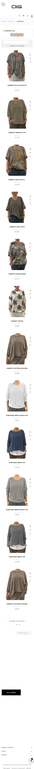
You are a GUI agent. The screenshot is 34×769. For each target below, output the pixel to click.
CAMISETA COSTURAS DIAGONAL (17, 368)
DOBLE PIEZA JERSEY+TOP (17, 462)
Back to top (24, 633)
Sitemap (28, 768)
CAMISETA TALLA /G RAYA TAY (17, 85)
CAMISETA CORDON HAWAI (17, 274)
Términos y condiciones (18, 768)
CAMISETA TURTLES (17, 321)
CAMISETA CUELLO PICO (17, 227)
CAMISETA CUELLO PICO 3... (17, 180)
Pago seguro (6, 768)
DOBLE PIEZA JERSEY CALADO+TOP (17, 415)
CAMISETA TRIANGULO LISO (17, 132)
